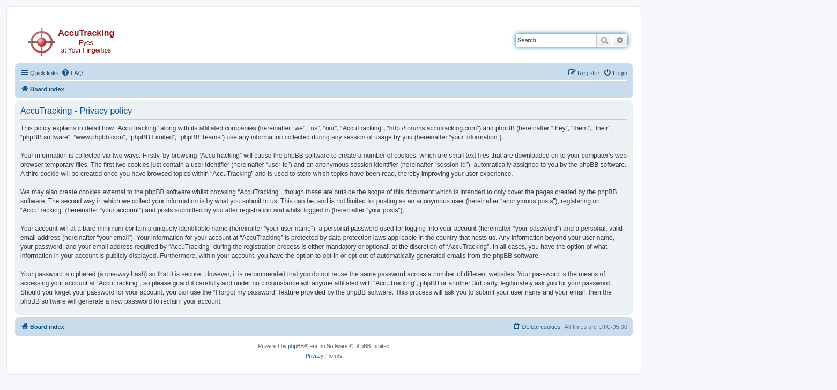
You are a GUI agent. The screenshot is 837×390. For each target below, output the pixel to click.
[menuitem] (72, 73)
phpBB (296, 346)
